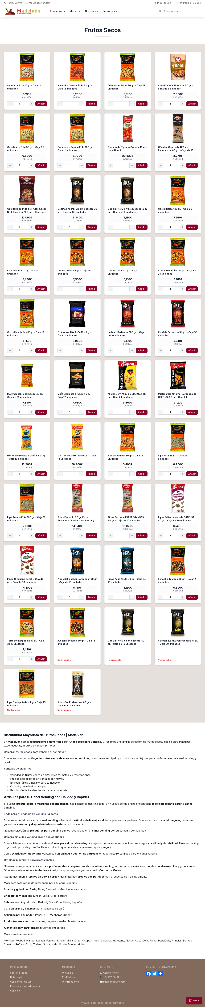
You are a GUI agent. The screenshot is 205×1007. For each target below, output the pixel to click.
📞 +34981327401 (13, 2)
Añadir (41, 103)
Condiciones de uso (21, 981)
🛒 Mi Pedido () (189, 2)
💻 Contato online (109, 972)
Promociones (110, 11)
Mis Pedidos (68, 977)
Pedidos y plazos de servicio (25, 986)
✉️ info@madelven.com (37, 2)
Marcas (74, 11)
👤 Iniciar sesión (162, 2)
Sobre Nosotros (18, 972)
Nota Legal (16, 977)
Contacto (15, 990)
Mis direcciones (70, 981)
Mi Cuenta (67, 972)
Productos (56, 11)
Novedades (91, 11)
